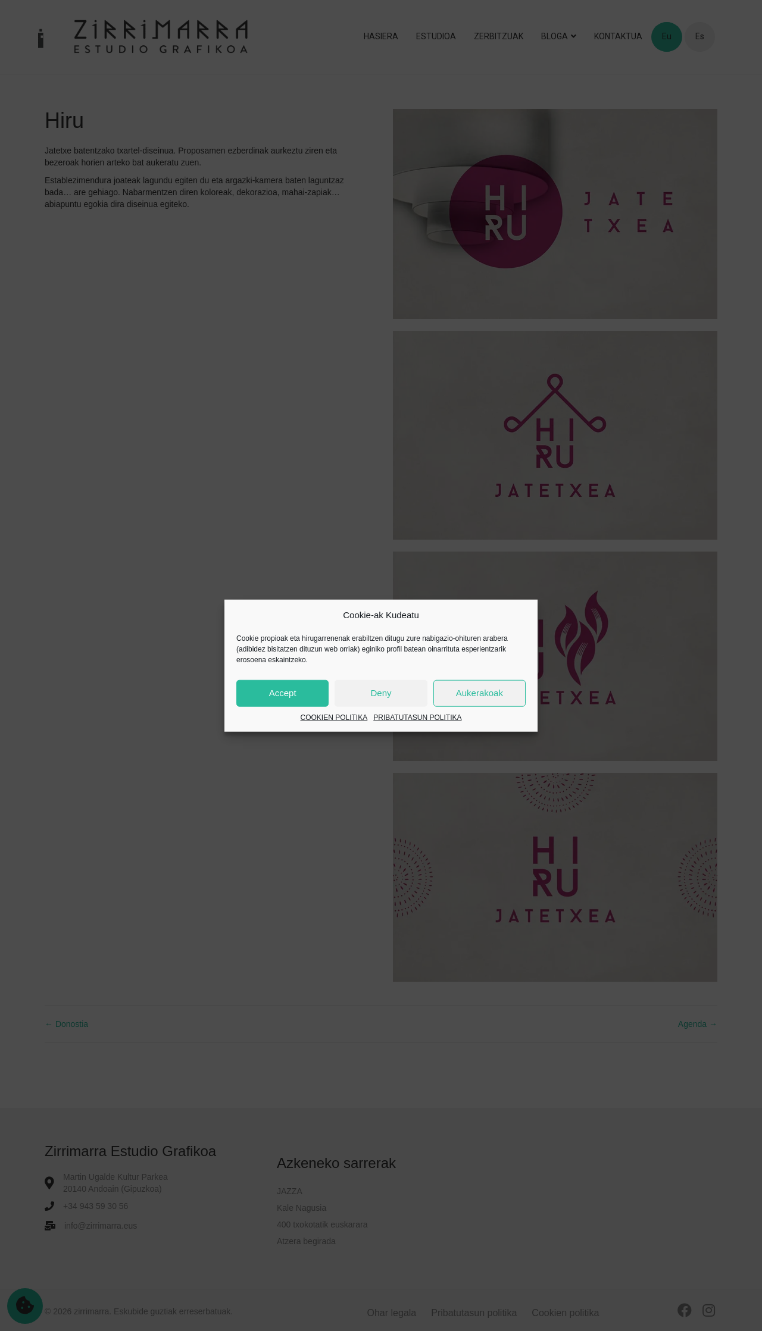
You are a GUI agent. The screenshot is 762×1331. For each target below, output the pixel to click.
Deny (380, 693)
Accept (282, 693)
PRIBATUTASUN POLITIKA (417, 717)
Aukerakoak (479, 693)
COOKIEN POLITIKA (334, 717)
